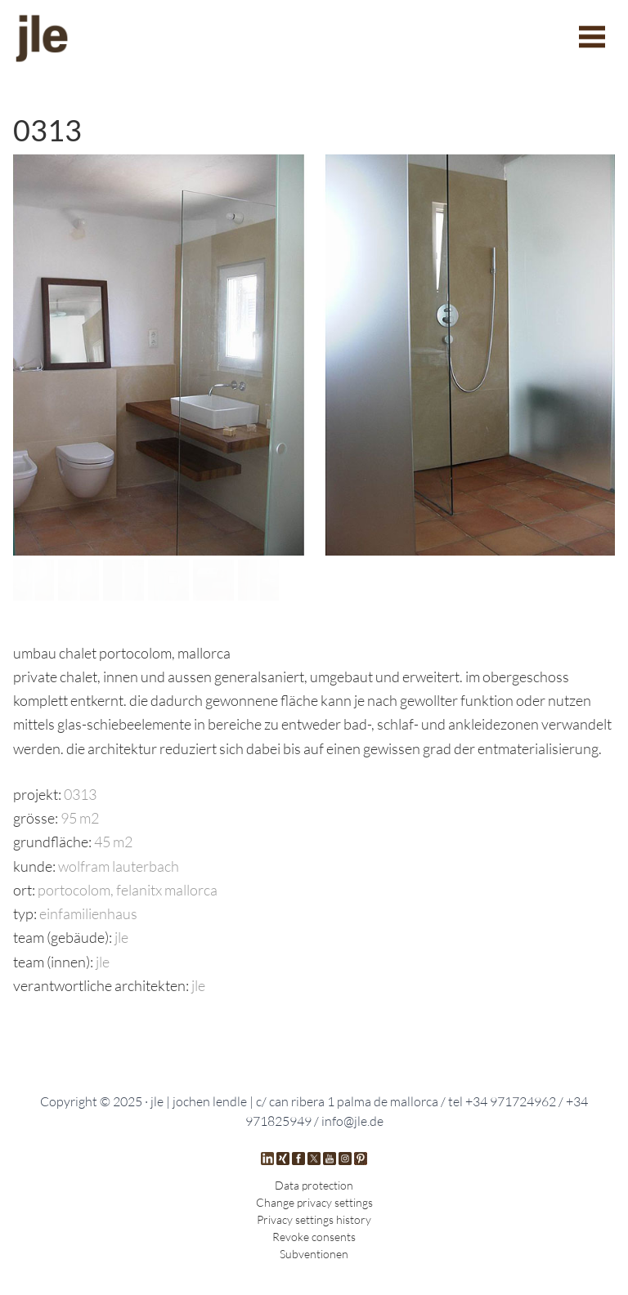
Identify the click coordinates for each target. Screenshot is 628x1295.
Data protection (314, 1185)
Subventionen (314, 1254)
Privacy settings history (314, 1219)
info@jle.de (352, 1121)
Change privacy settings (314, 1202)
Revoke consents (314, 1237)
